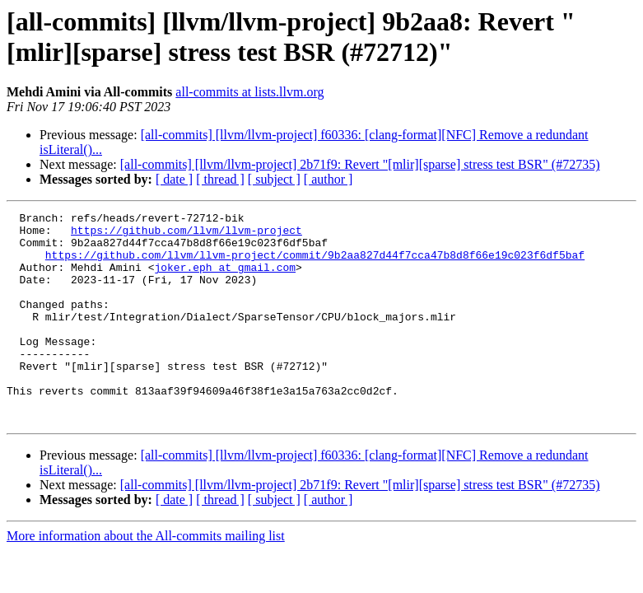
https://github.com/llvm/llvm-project (186, 234)
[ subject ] (274, 179)
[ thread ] (220, 179)
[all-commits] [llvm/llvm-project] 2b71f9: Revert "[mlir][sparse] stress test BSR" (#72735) (360, 164)
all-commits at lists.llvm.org (249, 92)
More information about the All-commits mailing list (146, 578)
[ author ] (328, 179)
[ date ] (174, 179)
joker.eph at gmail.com (225, 279)
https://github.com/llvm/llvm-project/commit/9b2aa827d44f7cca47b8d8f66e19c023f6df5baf (315, 264)
